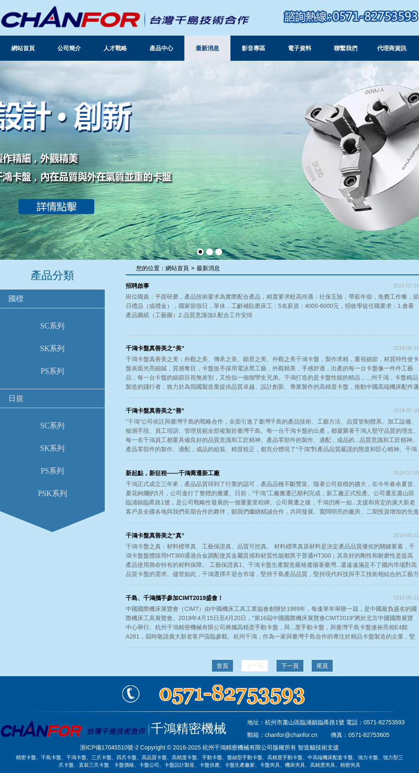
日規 (15, 398)
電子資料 (299, 48)
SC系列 (52, 326)
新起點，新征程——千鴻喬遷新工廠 (173, 473)
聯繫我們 (345, 48)
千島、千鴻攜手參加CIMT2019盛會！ (174, 598)
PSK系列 (52, 493)
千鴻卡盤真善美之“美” (155, 348)
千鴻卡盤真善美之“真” (155, 535)
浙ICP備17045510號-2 (109, 747)
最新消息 (207, 48)
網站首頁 (23, 48)
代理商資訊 (391, 48)
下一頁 (290, 665)
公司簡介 (69, 48)
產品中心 (161, 48)
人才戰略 (115, 48)
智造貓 (307, 747)
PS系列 (52, 371)
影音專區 (253, 48)
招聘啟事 (137, 285)
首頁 (222, 665)
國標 (15, 299)
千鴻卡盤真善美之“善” (155, 410)
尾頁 (322, 665)
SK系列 (52, 348)
